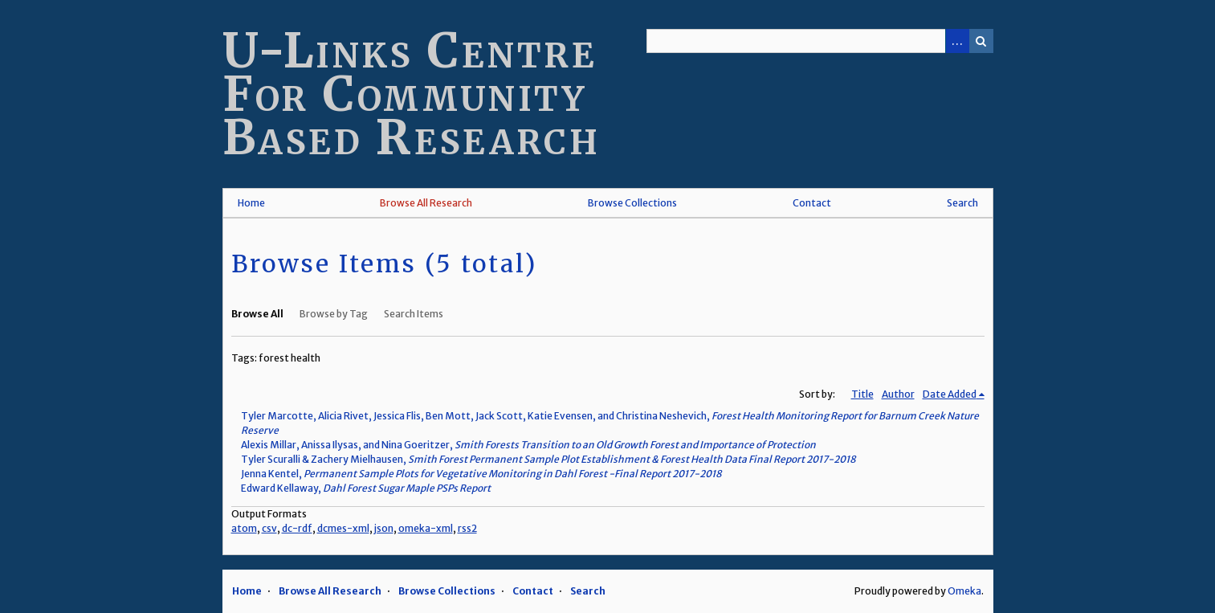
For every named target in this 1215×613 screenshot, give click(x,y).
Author (898, 394)
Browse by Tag (334, 314)
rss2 (467, 528)
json (383, 528)
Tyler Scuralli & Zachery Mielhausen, (548, 459)
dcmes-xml (343, 528)
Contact (812, 203)
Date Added (949, 394)
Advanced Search (957, 41)
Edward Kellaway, (366, 488)
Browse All (257, 314)
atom (244, 528)
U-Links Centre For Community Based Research (411, 93)
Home (251, 203)
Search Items (413, 314)
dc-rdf (297, 528)
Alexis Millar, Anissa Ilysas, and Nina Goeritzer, (528, 445)
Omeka (964, 591)
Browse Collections (632, 203)
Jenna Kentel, (481, 474)
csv (269, 528)
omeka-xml (425, 528)
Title (862, 394)
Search (981, 41)
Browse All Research (426, 203)
